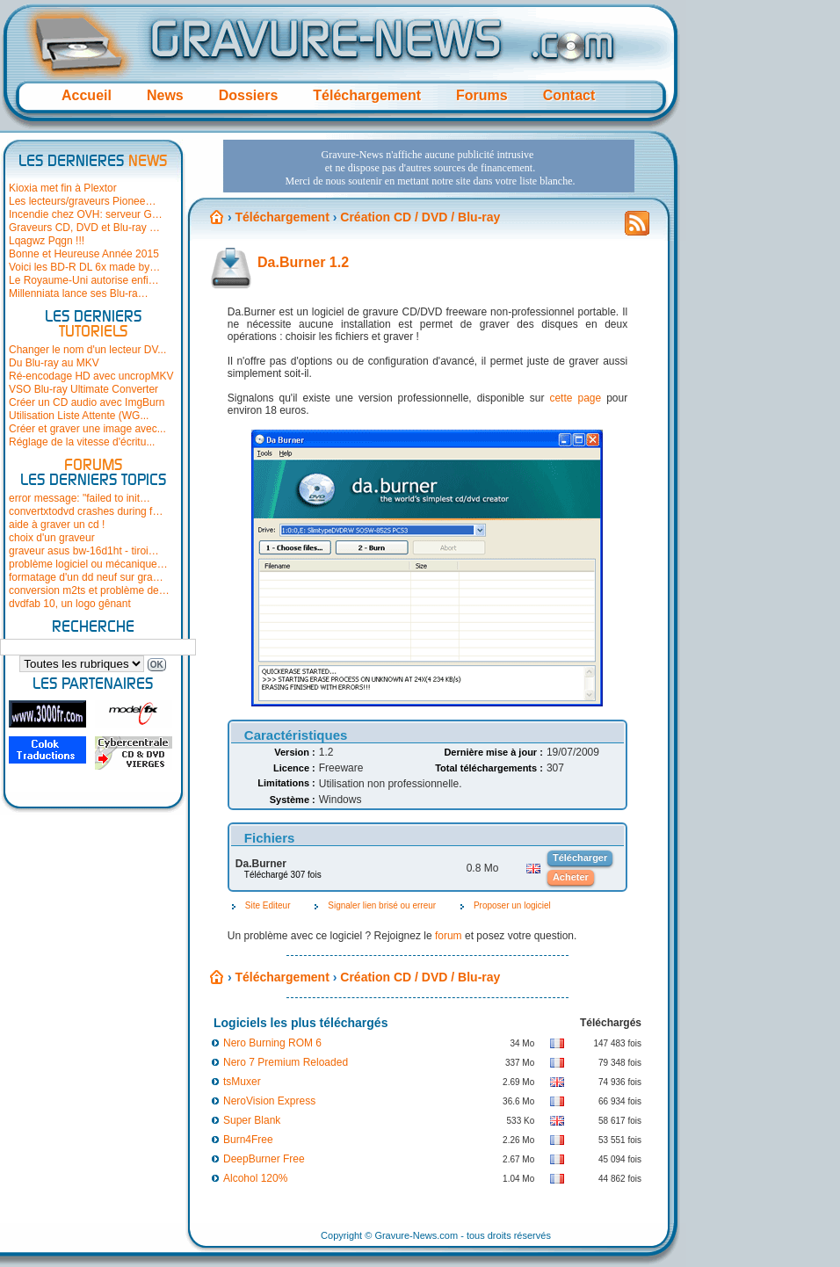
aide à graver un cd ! (57, 524)
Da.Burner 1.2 (303, 262)
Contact (569, 95)
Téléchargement (367, 95)
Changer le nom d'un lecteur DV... (87, 350)
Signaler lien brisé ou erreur (382, 905)
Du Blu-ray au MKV (54, 363)
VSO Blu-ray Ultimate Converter (83, 389)
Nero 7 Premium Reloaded (285, 1062)
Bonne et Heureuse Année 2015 (84, 254)
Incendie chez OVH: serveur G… (86, 214)
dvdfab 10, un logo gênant (70, 603)
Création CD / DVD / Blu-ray (420, 977)
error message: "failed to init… (79, 498)
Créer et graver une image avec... (87, 429)
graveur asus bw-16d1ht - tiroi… (84, 551)
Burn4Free (248, 1139)
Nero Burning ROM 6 (272, 1043)
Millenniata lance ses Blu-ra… (78, 293)
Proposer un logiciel (512, 905)
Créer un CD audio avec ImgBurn (86, 402)
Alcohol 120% (255, 1178)
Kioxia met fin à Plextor (63, 188)
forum (448, 936)
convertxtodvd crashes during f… (86, 511)
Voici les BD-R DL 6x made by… (84, 267)
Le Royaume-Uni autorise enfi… (84, 280)
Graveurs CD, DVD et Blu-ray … (84, 227)
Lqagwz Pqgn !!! (46, 241)
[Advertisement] (276, 192)
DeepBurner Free (264, 1159)
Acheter (571, 877)
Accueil (87, 95)
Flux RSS (637, 228)
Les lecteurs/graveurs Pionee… (82, 201)
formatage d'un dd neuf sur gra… (86, 577)
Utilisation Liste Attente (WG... (78, 415)
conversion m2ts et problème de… (89, 590)
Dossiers (249, 95)
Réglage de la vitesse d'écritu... (82, 442)
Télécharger (580, 857)
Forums (482, 95)
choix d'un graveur (52, 538)
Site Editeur (268, 905)
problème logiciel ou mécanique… (88, 564)
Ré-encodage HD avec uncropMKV (91, 376)
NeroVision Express (269, 1101)
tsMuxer (242, 1081)
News (165, 95)
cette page (575, 398)
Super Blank (251, 1120)
